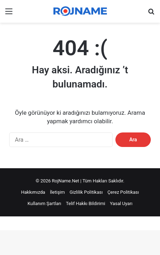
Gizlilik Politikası (86, 192)
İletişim (57, 192)
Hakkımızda (33, 192)
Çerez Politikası (123, 192)
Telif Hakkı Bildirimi (85, 203)
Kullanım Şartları (44, 203)
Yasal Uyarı (121, 203)
